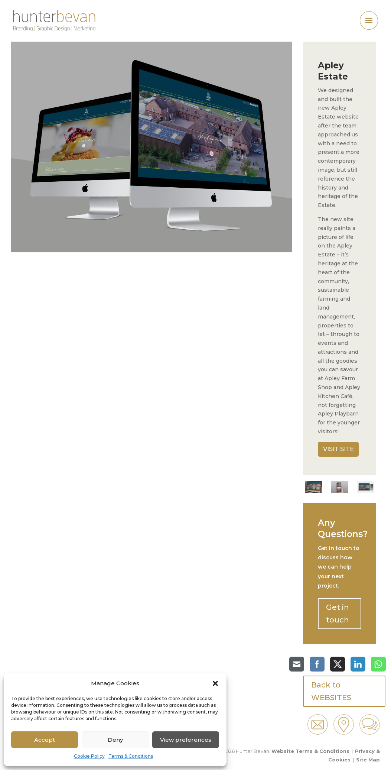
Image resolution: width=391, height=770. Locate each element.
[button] (215, 683)
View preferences (185, 739)
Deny (115, 739)
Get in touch (337, 613)
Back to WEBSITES (331, 691)
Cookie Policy (89, 756)
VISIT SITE (338, 449)
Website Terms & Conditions (310, 751)
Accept (44, 739)
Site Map (368, 760)
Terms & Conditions (130, 756)
